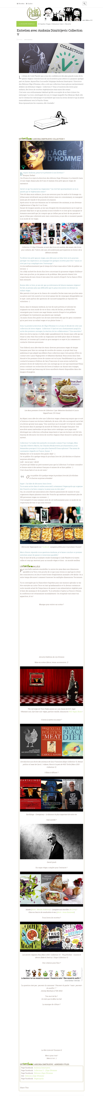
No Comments (28, 39)
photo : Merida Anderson (40, 909)
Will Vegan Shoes (75, 712)
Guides (30, 3)
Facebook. (45, 547)
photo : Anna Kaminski (65, 912)
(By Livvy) (73, 909)
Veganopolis (39, 1078)
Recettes (21, 3)
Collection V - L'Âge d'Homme (45, 1070)
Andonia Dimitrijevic (42, 1068)
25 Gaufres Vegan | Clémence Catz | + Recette (54, 24)
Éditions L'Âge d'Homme (43, 1073)
